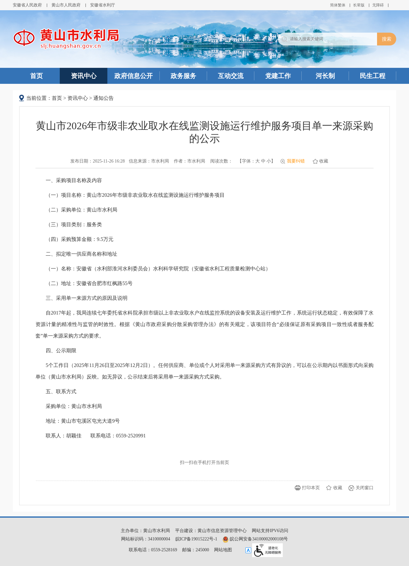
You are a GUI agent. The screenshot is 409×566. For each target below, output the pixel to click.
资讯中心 (83, 75)
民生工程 (372, 75)
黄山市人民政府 (66, 5)
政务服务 (183, 75)
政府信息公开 (133, 75)
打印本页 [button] (311, 487)
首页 (36, 75)
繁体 (341, 5)
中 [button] (263, 161)
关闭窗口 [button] (365, 487)
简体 (334, 5)
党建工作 (278, 75)
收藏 (323, 161)
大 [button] (257, 161)
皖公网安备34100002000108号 (255, 539)
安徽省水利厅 (102, 5)
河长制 (325, 75)
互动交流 (230, 75)
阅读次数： (221, 161)
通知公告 (103, 98)
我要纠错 (296, 161)
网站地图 (223, 549)
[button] (359, 5)
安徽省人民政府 (27, 5)
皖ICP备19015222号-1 (196, 539)
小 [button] (268, 161)
